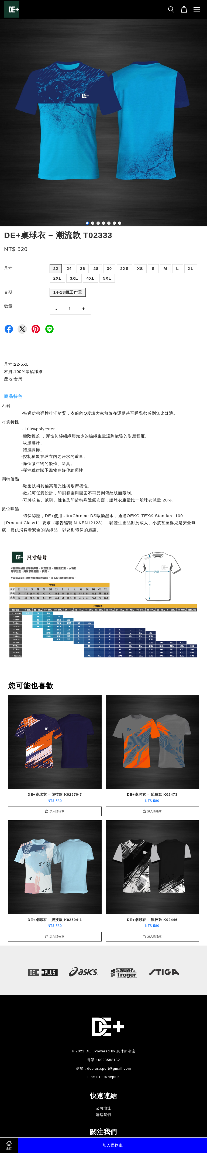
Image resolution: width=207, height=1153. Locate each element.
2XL (57, 278)
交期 (8, 292)
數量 (8, 306)
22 (55, 268)
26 (82, 268)
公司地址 (103, 1108)
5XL (107, 278)
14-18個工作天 (67, 292)
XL (191, 268)
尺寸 (8, 268)
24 (69, 268)
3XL (74, 278)
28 (96, 268)
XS (140, 268)
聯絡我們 (103, 1115)
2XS (124, 268)
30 (109, 268)
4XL (91, 278)
